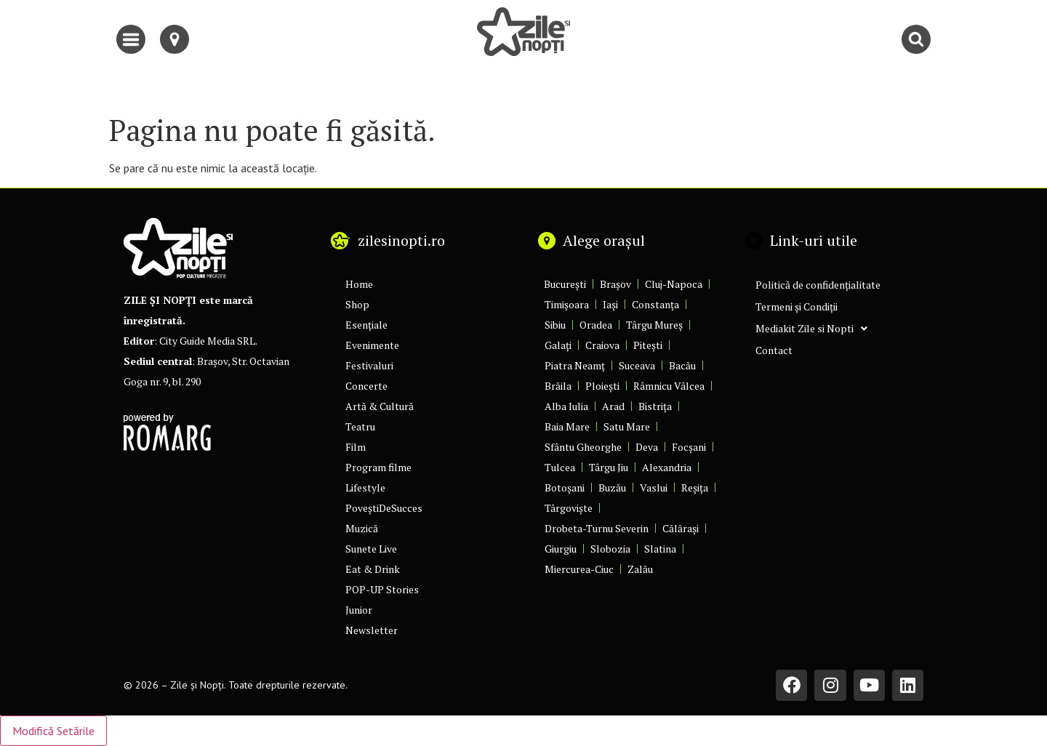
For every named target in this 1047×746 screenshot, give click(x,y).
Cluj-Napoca (673, 284)
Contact (774, 350)
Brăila (558, 386)
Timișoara (567, 304)
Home (359, 284)
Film (355, 447)
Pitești (647, 345)
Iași (610, 304)
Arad (613, 406)
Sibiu (555, 325)
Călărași (680, 528)
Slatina (660, 549)
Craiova (602, 345)
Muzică (361, 528)
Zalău (640, 569)
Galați (558, 345)
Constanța (655, 304)
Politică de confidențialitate (817, 285)
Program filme (378, 467)
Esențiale (366, 325)
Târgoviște (569, 508)
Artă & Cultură (379, 406)
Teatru (360, 426)
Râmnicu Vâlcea (669, 386)
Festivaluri (369, 365)
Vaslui (653, 487)
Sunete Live (371, 549)
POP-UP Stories (382, 589)
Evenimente (372, 345)
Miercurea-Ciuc (579, 569)
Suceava (637, 365)
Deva (646, 447)
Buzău (612, 487)
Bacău (682, 365)
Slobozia (610, 549)
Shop (357, 304)
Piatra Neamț (575, 365)
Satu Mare (626, 426)
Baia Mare (567, 426)
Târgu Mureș (654, 325)
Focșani (689, 447)
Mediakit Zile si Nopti (811, 329)
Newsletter (371, 630)
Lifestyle (365, 487)
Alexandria (666, 467)
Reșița (694, 487)
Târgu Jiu (608, 467)
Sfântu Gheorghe (583, 447)
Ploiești (602, 386)
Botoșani (565, 487)
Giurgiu (561, 549)
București (565, 284)
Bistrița (655, 406)
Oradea (595, 325)
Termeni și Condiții (796, 306)
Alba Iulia (566, 406)
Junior (358, 610)
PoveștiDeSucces (383, 508)
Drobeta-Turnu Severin (597, 528)
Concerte (366, 386)
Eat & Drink (372, 569)
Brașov (615, 284)
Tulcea (560, 467)
